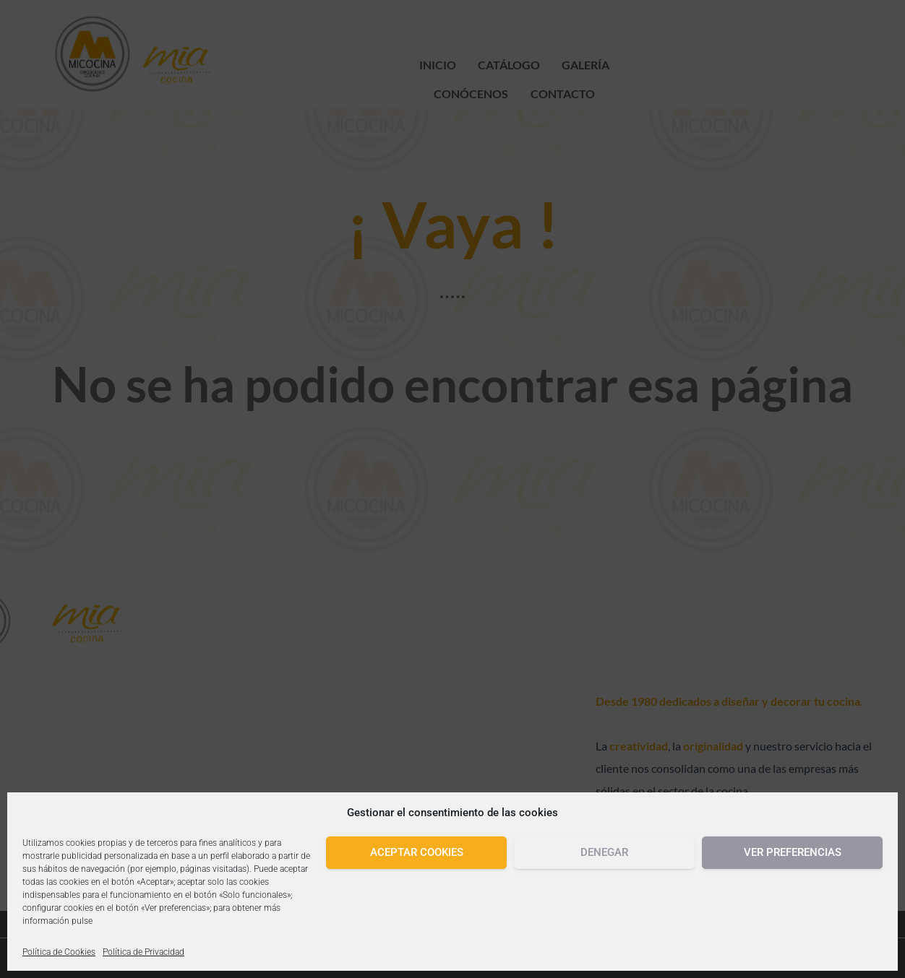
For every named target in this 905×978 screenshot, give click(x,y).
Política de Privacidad (143, 952)
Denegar (604, 852)
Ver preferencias (792, 852)
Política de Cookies (58, 952)
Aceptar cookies (416, 852)
